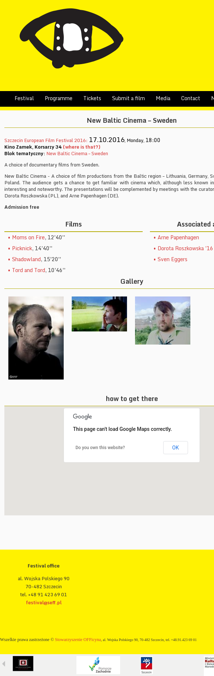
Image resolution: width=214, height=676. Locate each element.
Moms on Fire (28, 237)
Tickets (92, 98)
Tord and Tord (28, 270)
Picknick (22, 248)
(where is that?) (81, 147)
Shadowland (26, 259)
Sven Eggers (172, 259)
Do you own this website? (100, 447)
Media (163, 98)
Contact (190, 98)
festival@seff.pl (44, 602)
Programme (58, 98)
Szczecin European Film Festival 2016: (46, 140)
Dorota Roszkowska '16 (185, 248)
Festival (24, 98)
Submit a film (128, 98)
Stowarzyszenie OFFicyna (78, 639)
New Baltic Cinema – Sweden (77, 153)
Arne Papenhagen (178, 237)
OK (175, 448)
